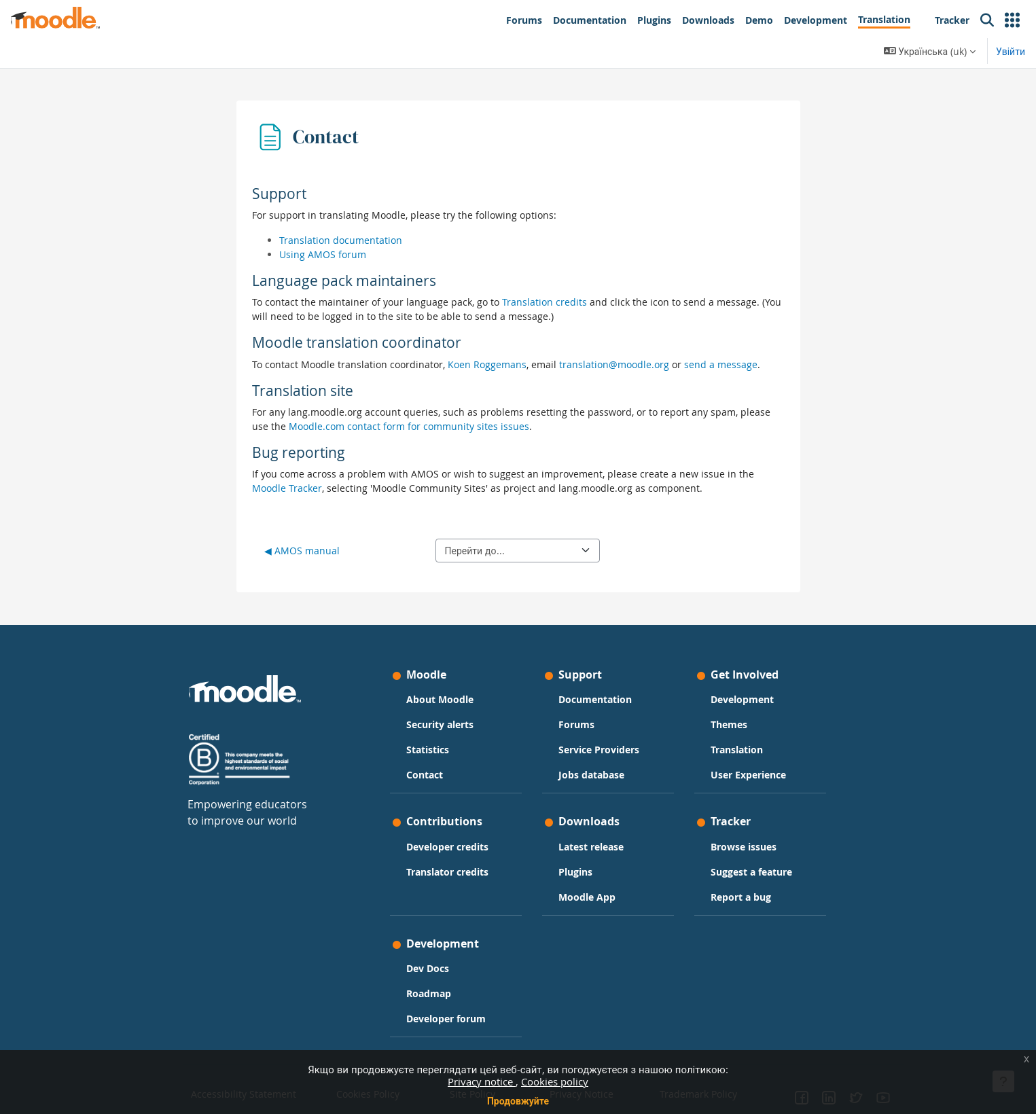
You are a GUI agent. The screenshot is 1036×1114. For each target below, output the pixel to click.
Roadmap (428, 993)
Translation (737, 749)
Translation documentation (340, 240)
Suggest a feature (751, 871)
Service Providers (598, 749)
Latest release (591, 846)
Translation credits (544, 301)
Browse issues (743, 846)
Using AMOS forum (322, 254)
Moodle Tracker (287, 488)
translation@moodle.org (614, 364)
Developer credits (447, 846)
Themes (729, 724)
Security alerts (440, 724)
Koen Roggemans (487, 364)
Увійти (1010, 51)
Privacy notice (482, 1081)
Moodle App (586, 897)
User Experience (748, 774)
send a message (720, 364)
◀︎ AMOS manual (302, 550)
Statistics (427, 749)
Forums (576, 724)
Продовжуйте (518, 1100)
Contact (424, 774)
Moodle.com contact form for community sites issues (409, 426)
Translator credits (447, 871)
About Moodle (440, 699)
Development (742, 699)
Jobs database (591, 774)
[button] (1012, 20)
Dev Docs (427, 968)
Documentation (595, 699)
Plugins (575, 871)
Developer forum (446, 1018)
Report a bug (741, 897)
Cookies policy (554, 1081)
